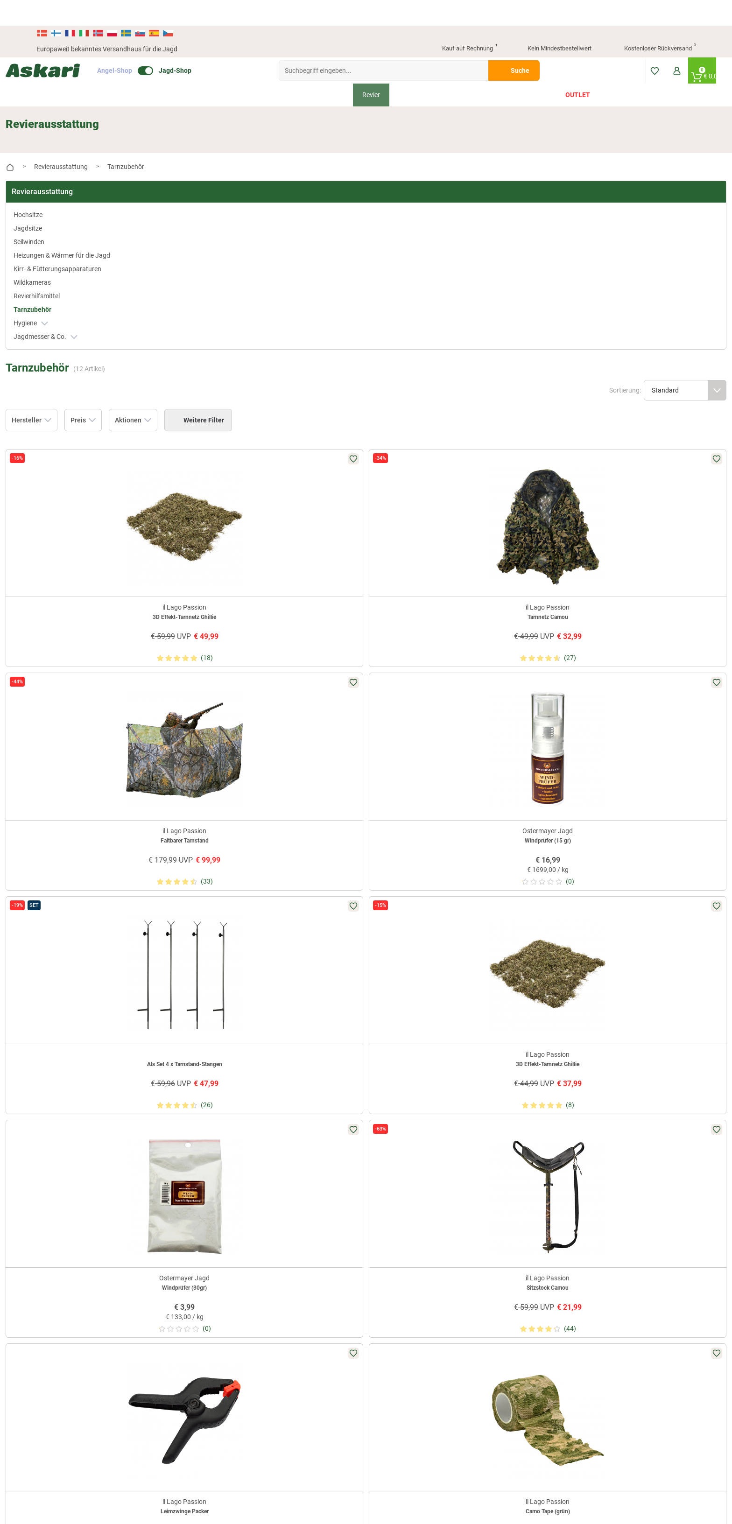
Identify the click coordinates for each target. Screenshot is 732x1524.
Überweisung (614, 1180)
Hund (448, 69)
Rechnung (609, 1226)
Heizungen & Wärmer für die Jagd (84, 217)
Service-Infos (390, 1196)
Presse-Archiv (188, 1165)
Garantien (386, 1211)
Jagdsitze (58, 186)
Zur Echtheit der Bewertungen (415, 1242)
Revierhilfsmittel (67, 273)
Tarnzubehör (63, 286)
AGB (489, 1149)
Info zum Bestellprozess (406, 1180)
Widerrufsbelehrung (511, 1165)
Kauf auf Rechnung (462, 23)
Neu (148, 69)
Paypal (605, 1211)
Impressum (499, 1221)
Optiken (410, 69)
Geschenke (490, 69)
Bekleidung (235, 69)
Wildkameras (63, 259)
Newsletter (275, 1149)
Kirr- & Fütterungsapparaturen (78, 241)
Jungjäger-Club (282, 1180)
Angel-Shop (145, 45)
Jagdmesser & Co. (76, 314)
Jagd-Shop (206, 45)
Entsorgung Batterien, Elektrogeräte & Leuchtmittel (524, 1200)
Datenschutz (501, 1180)
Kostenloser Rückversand (653, 23)
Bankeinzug (612, 1165)
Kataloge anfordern (288, 1165)
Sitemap (180, 1180)
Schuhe (280, 69)
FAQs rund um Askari (402, 1149)
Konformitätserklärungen (408, 1226)
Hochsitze (58, 172)
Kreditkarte (611, 1196)
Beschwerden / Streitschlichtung (530, 1236)
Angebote (186, 69)
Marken (536, 69)
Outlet (577, 69)
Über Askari (185, 1149)
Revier (371, 69)
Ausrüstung (327, 69)
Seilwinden (59, 199)
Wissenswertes (393, 1165)
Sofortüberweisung (622, 1149)
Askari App (275, 1196)
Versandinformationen (69, 1473)
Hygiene (61, 300)
